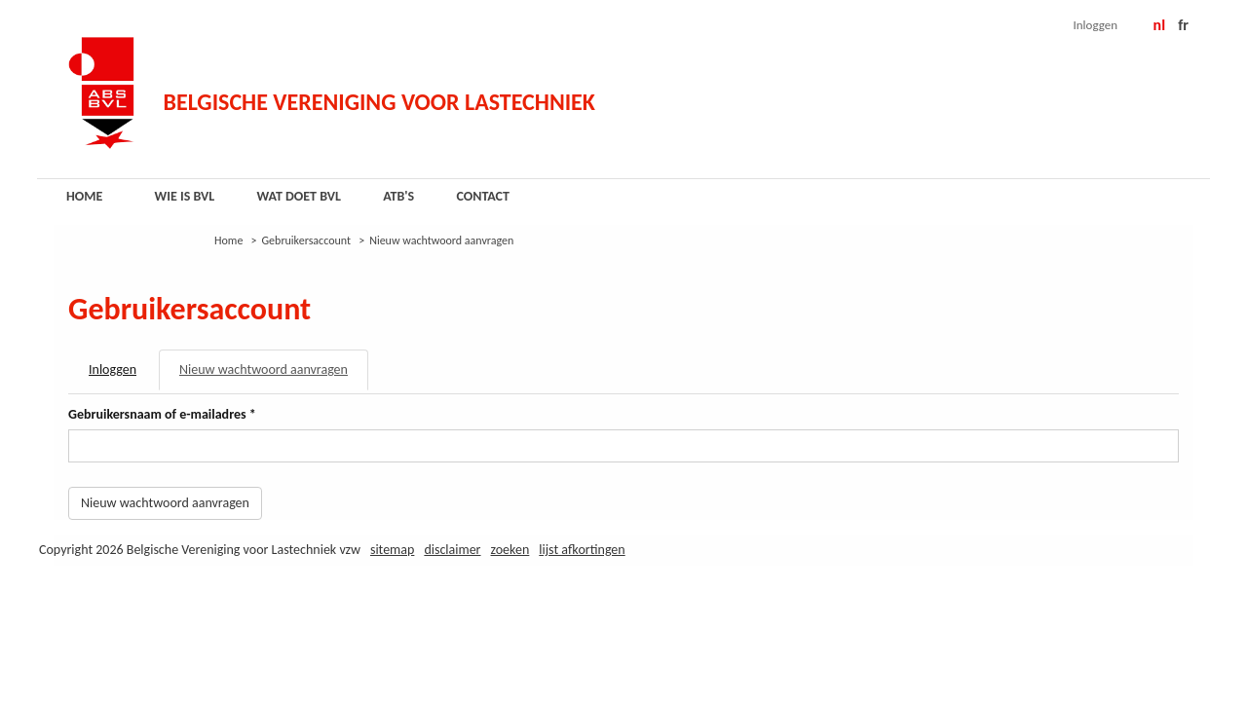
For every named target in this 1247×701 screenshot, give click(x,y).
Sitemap (392, 549)
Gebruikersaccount (306, 240)
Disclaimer (452, 549)
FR (1183, 25)
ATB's (398, 196)
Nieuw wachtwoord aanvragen (273, 375)
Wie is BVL (185, 196)
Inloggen (1096, 25)
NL (1159, 25)
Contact (483, 196)
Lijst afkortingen (581, 549)
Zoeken (510, 549)
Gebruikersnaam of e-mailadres (162, 414)
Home (84, 196)
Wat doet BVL (298, 196)
